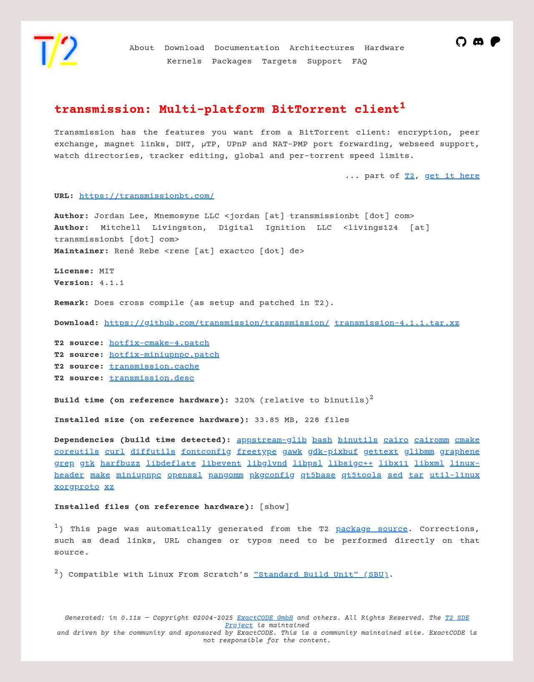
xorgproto (76, 487)
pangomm (226, 475)
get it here (452, 176)
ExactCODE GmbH (265, 618)
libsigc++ (350, 463)
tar (416, 475)
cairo (395, 440)
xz (109, 487)
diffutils (153, 452)
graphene (460, 452)
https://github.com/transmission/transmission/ (217, 323)
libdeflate (171, 463)
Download (184, 48)
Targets (279, 61)
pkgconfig (272, 475)
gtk (87, 463)
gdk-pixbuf (333, 452)
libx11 (394, 463)
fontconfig (206, 452)
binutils (358, 440)
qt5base (317, 475)
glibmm (419, 452)
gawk (292, 452)
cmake (467, 440)
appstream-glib (272, 440)
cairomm (431, 440)
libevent (222, 463)
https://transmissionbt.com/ (146, 196)
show (274, 507)
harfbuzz (120, 463)
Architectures (322, 48)
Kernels (184, 61)
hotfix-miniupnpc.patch (164, 355)
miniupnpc (138, 475)
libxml (429, 463)
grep (64, 463)
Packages (232, 61)
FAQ (359, 61)
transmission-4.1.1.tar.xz (397, 323)
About (141, 48)
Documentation (247, 48)
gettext (380, 452)
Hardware (385, 48)
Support (324, 61)
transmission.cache (154, 367)
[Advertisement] (455, 245)
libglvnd (267, 463)
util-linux (455, 475)
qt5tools (362, 475)
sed (395, 475)
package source (372, 529)
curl (115, 452)
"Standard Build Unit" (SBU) (321, 575)
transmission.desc (151, 378)
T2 (410, 176)
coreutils (76, 452)
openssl (184, 475)
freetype (257, 452)
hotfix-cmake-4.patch (159, 343)
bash (322, 440)
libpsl (307, 463)
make (100, 475)
